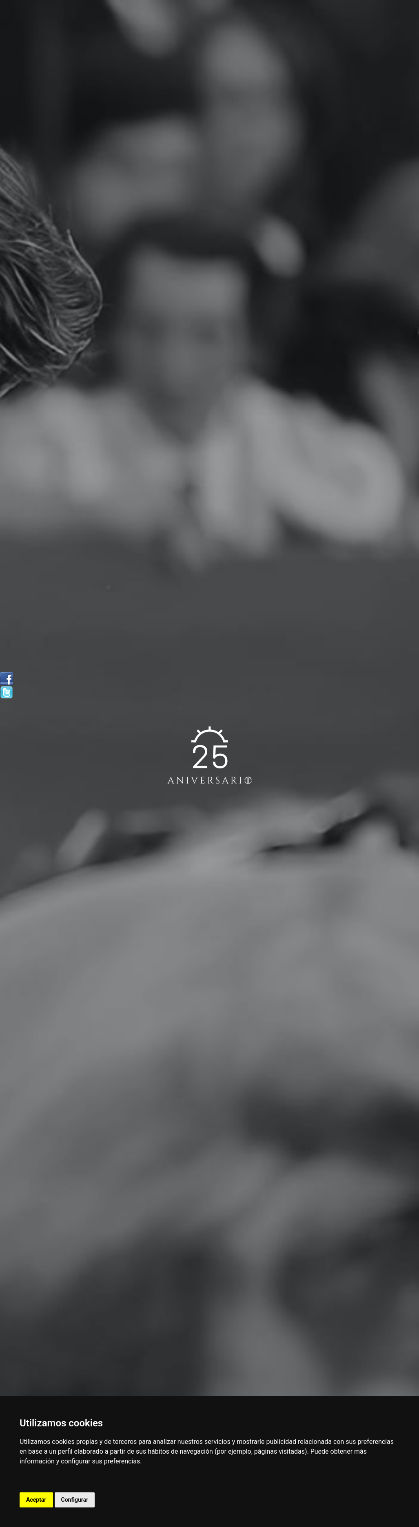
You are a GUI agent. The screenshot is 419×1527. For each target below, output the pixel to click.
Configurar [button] (75, 1499)
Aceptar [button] (36, 1499)
